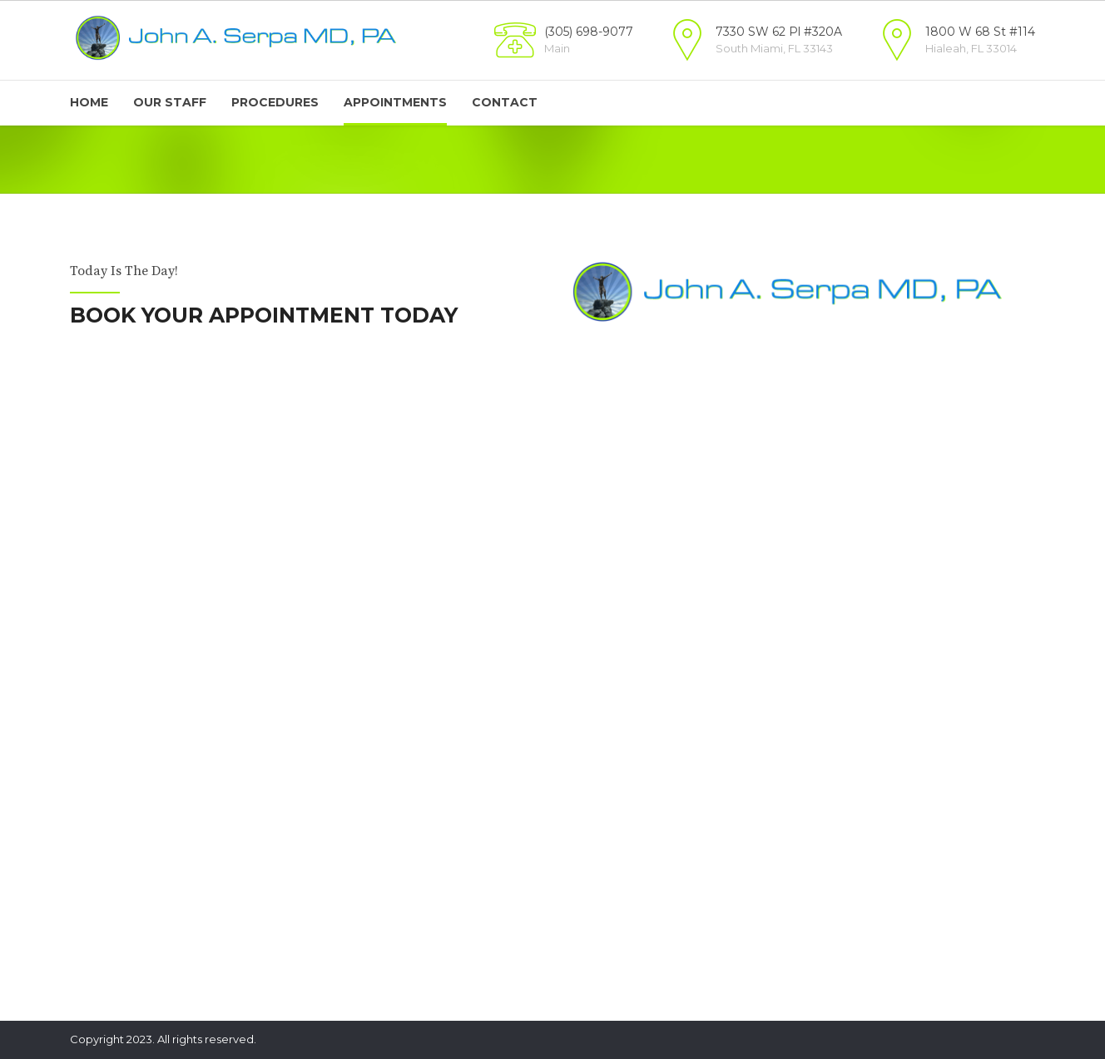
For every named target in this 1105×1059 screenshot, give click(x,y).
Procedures (275, 102)
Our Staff (169, 102)
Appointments (395, 102)
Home (89, 102)
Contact (505, 102)
